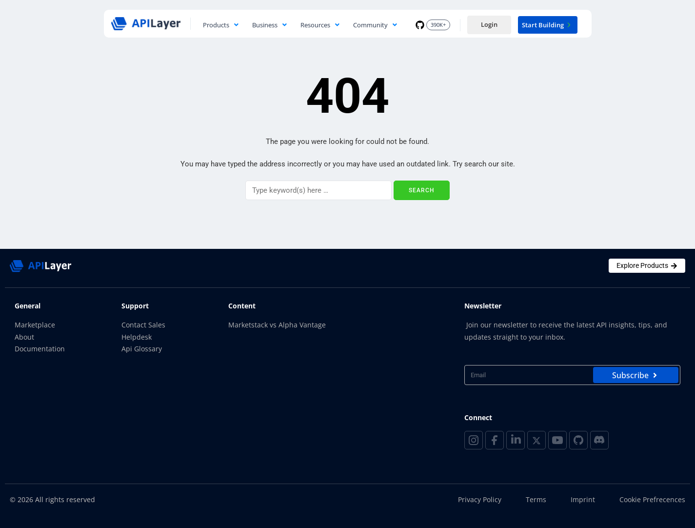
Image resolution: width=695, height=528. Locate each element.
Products (220, 24)
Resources (319, 24)
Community (375, 24)
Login (489, 24)
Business (269, 24)
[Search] (318, 190)
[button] (220, 25)
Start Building (548, 25)
